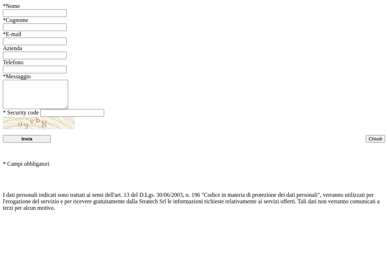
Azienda (12, 48)
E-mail (12, 34)
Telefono (13, 62)
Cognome (15, 20)
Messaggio (17, 76)
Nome (11, 6)
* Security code (21, 118)
